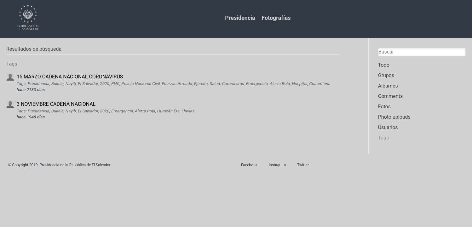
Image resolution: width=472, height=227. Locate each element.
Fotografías (276, 17)
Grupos (386, 75)
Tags (383, 138)
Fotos (384, 107)
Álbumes (388, 86)
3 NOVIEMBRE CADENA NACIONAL (56, 104)
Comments (390, 96)
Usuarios (388, 127)
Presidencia (240, 17)
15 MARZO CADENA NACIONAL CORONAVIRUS (70, 77)
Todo (383, 65)
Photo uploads (394, 117)
